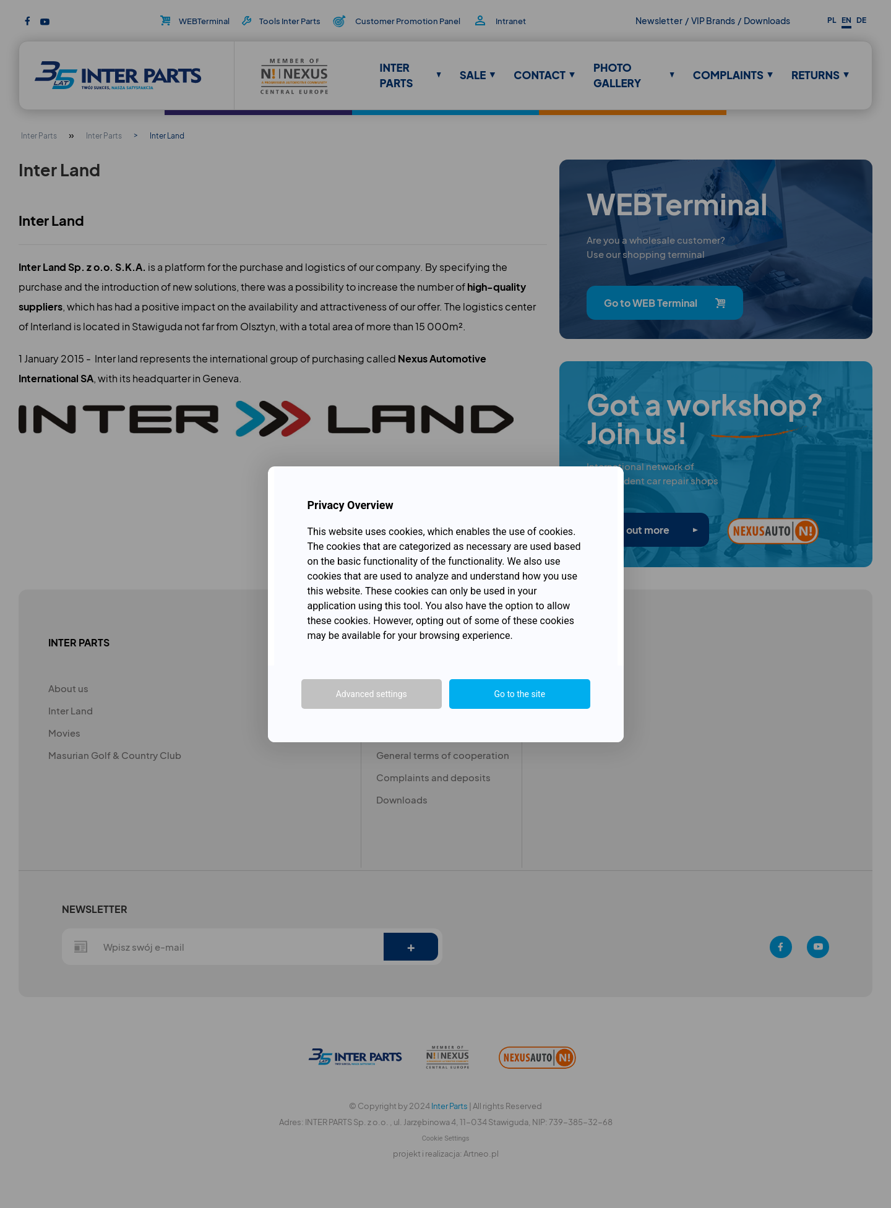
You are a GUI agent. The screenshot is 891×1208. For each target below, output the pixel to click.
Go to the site (519, 694)
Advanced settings (371, 694)
